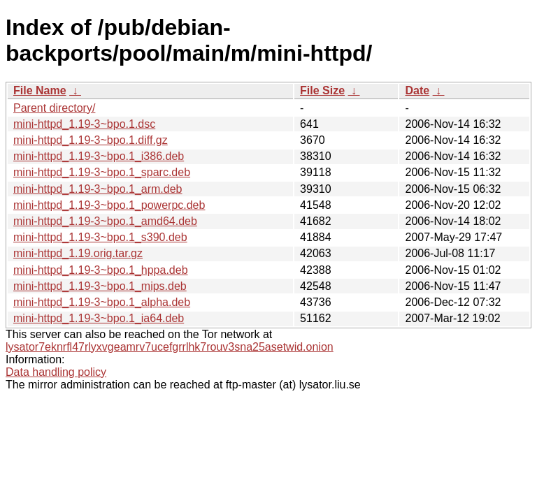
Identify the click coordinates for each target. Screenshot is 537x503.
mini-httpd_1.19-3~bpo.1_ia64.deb (98, 318)
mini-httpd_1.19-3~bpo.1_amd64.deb (105, 221)
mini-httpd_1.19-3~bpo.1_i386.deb (98, 156)
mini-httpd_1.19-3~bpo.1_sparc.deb (101, 172)
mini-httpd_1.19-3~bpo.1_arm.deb (97, 189)
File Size (322, 90)
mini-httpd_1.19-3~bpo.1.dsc (84, 124)
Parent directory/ (54, 108)
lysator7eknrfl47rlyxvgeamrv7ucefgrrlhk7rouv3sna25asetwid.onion (170, 347)
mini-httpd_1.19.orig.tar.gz (78, 253)
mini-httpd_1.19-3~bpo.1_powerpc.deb (109, 205)
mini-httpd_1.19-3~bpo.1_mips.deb (100, 286)
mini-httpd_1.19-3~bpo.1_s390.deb (100, 237)
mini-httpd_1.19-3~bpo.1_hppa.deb (100, 270)
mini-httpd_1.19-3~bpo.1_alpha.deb (101, 302)
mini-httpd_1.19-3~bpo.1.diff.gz (90, 140)
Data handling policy (56, 372)
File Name (39, 90)
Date (417, 90)
